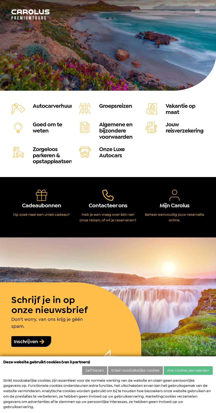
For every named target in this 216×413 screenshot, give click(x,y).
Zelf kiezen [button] (94, 370)
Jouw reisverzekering (184, 127)
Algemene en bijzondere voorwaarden (115, 131)
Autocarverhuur (52, 106)
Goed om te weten (47, 127)
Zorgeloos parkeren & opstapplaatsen (52, 155)
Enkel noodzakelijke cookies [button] (135, 370)
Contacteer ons (108, 205)
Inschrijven (29, 341)
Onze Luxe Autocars (112, 152)
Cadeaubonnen (41, 205)
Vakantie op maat (180, 109)
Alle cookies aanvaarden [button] (188, 370)
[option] (108, 45)
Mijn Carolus (174, 205)
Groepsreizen (115, 106)
